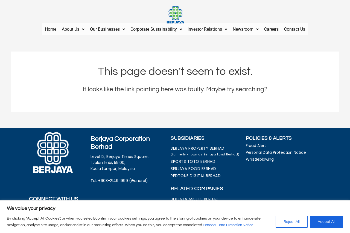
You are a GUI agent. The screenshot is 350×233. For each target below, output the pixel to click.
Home (50, 28)
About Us (73, 28)
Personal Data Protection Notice (231, 225)
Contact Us (294, 28)
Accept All (326, 222)
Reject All (292, 222)
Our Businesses (107, 28)
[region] (175, 216)
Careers (271, 28)
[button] (73, 28)
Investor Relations (207, 28)
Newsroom (246, 28)
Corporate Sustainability (156, 28)
